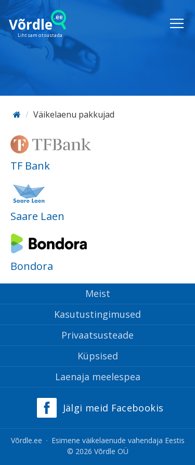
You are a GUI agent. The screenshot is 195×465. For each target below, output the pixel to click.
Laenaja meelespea (97, 376)
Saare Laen (37, 216)
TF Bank (30, 166)
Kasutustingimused (97, 314)
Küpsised (97, 356)
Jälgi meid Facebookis (113, 408)
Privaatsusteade (97, 335)
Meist (97, 293)
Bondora (31, 266)
